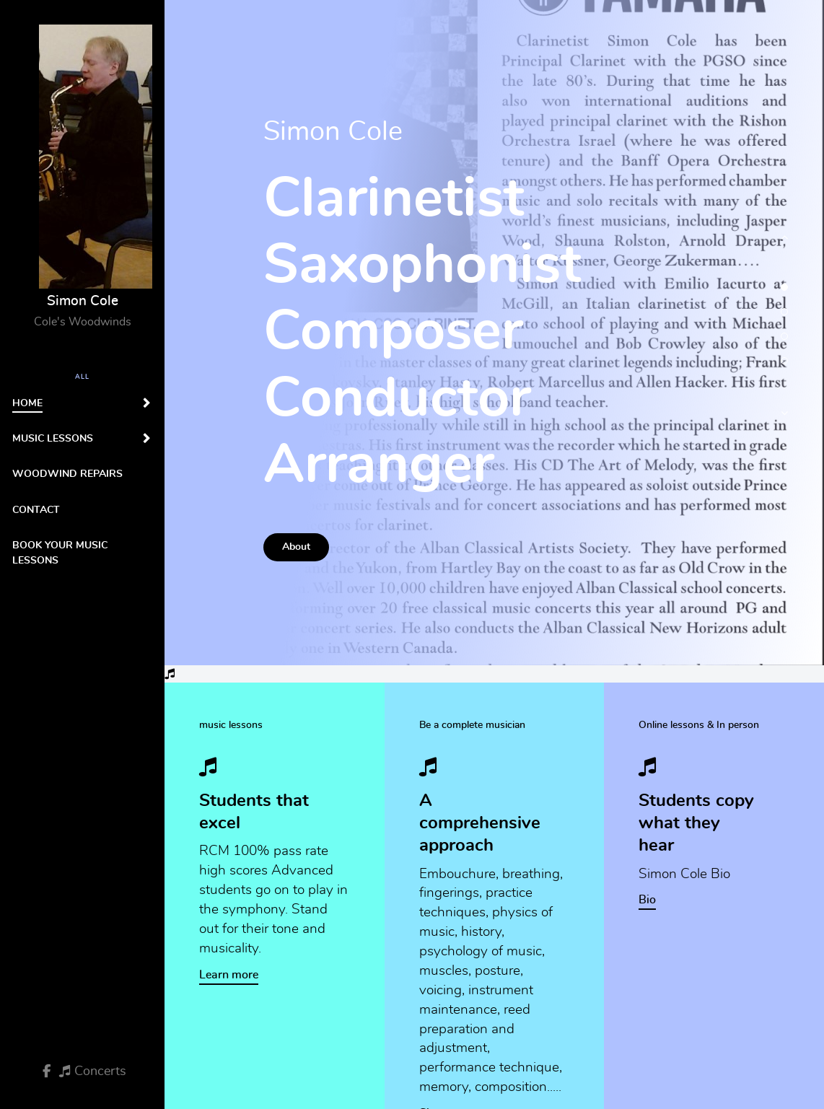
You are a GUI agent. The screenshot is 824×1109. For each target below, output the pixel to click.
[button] (784, 244)
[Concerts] (92, 1071)
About (296, 546)
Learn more (228, 975)
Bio (647, 900)
